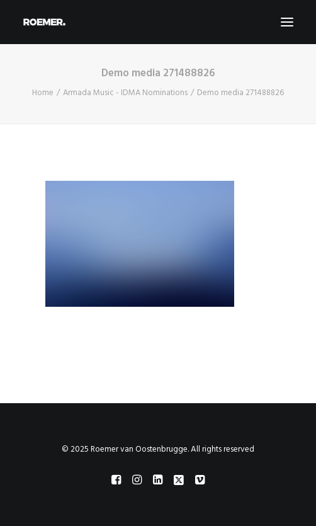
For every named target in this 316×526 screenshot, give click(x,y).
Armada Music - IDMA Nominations (125, 93)
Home (43, 93)
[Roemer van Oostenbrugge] (158, 22)
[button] (287, 22)
